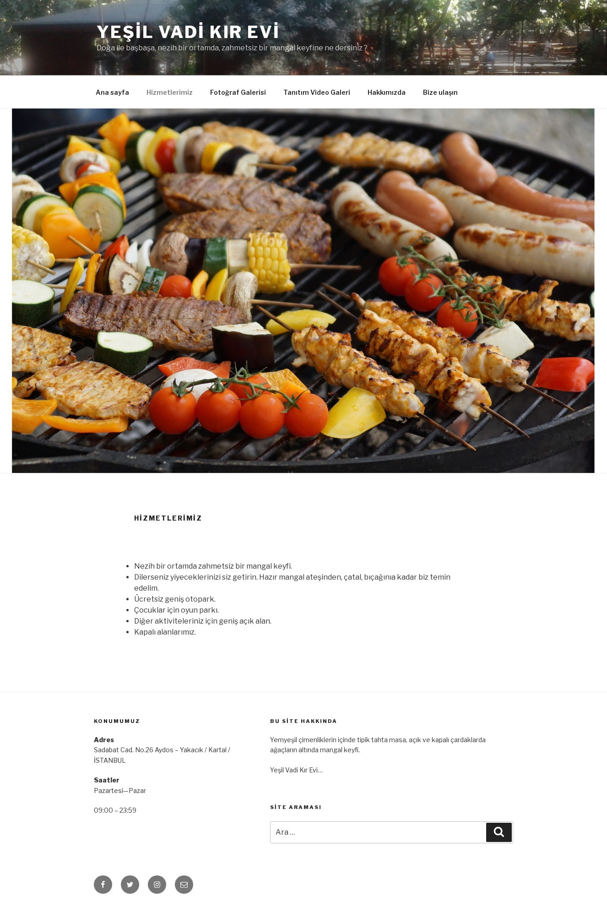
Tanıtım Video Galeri (316, 92)
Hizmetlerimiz (169, 92)
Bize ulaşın (440, 92)
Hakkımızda (387, 92)
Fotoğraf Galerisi (238, 92)
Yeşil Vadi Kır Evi (188, 32)
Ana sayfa (112, 92)
